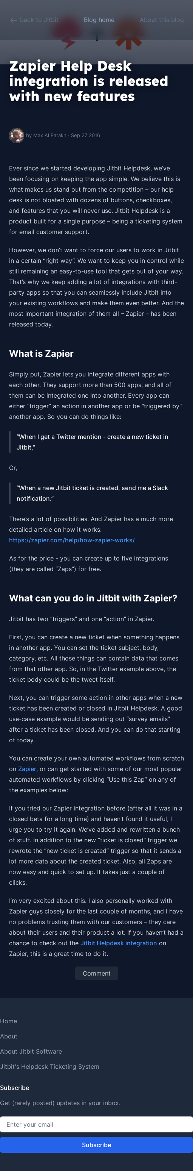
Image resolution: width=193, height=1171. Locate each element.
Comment (97, 973)
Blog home (99, 19)
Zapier (27, 769)
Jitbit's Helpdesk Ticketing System (49, 1066)
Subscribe (96, 1145)
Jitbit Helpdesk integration (118, 943)
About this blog (162, 19)
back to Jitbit (34, 20)
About (8, 1036)
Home (8, 1021)
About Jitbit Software (31, 1051)
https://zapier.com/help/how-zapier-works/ (72, 540)
